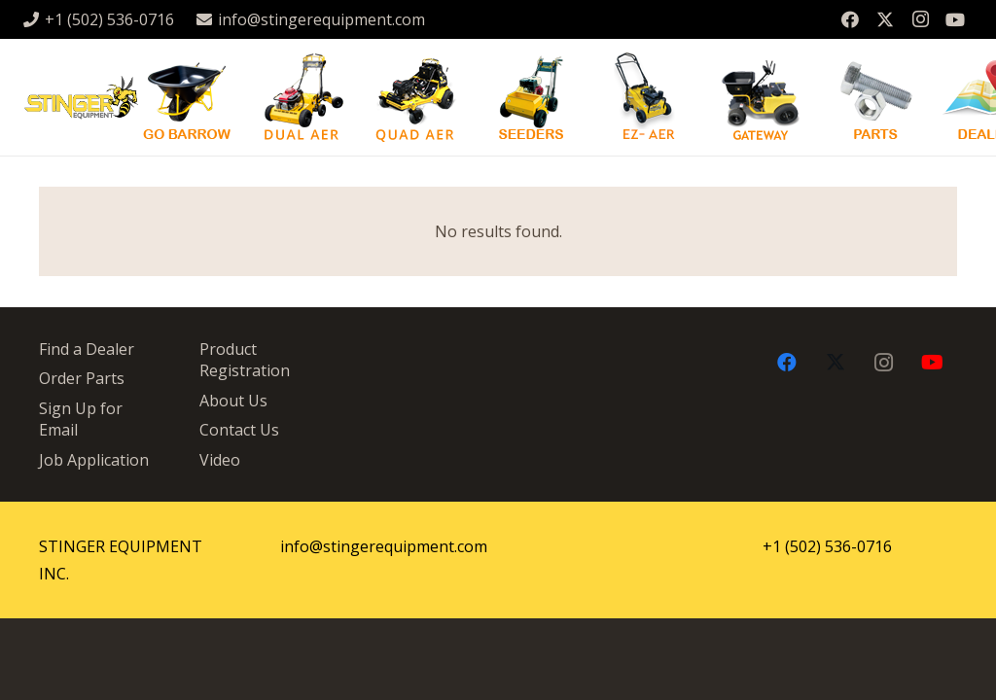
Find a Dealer (86, 349)
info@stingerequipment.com (383, 546)
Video (219, 460)
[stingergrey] (80, 98)
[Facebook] (850, 19)
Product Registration (244, 359)
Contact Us (239, 429)
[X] (885, 19)
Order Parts (81, 378)
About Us (233, 400)
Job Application (94, 460)
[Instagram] (920, 19)
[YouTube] (955, 19)
